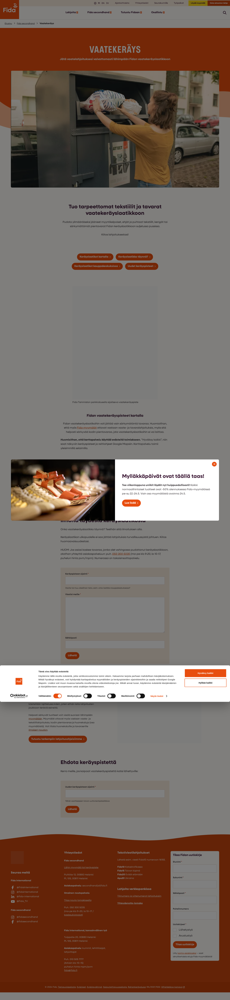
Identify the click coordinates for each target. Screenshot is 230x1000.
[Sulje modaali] (214, 463)
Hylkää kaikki (205, 981)
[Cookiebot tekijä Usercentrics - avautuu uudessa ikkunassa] (19, 994)
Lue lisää (131, 503)
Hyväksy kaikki (205, 971)
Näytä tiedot (156, 994)
